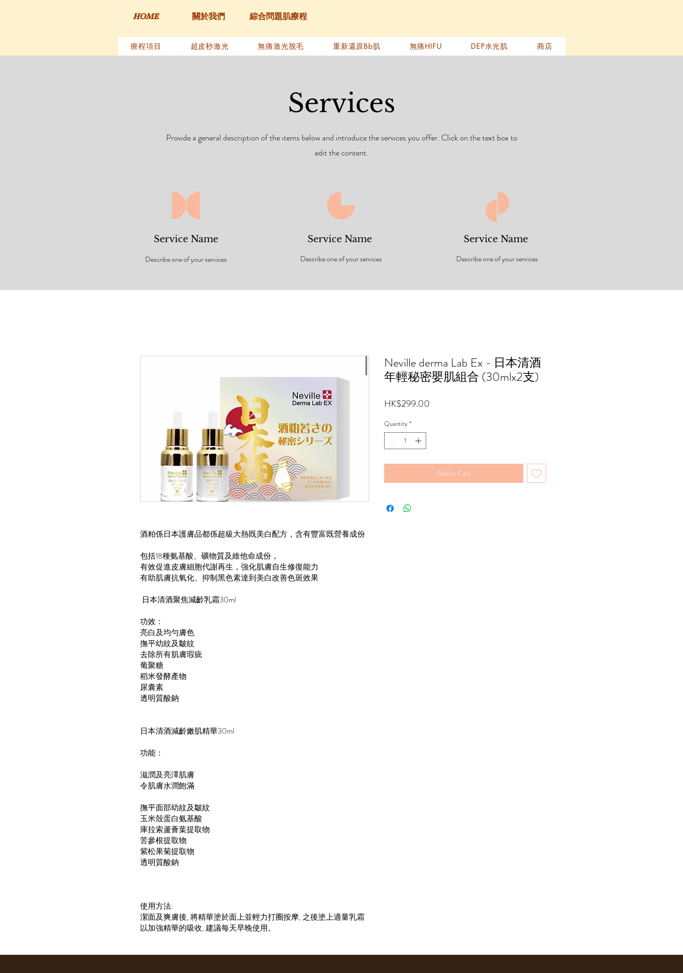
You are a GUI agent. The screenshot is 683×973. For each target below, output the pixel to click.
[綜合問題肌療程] (279, 17)
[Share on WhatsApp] (407, 508)
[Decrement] (391, 441)
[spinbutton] (405, 441)
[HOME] (146, 17)
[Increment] (419, 441)
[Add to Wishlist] (536, 473)
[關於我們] (208, 17)
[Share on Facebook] (390, 508)
